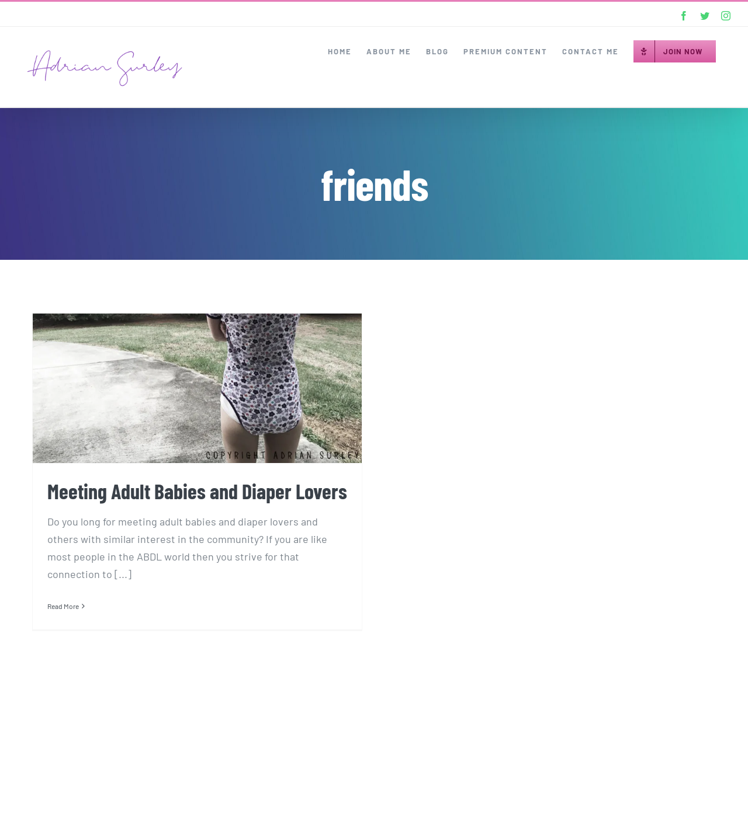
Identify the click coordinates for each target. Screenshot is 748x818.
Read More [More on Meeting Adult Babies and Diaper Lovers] (63, 606)
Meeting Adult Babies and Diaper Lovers (197, 490)
